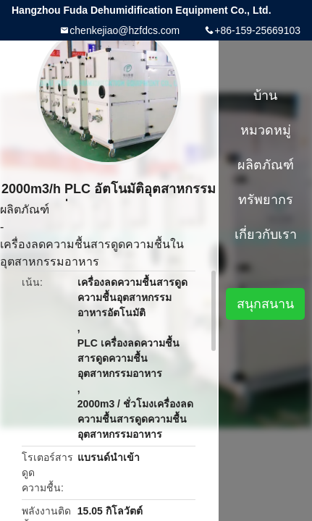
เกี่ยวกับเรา (266, 234)
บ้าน (265, 95)
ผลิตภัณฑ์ (24, 209)
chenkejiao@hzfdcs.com (124, 30)
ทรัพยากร (265, 199)
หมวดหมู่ (265, 130)
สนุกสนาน (265, 304)
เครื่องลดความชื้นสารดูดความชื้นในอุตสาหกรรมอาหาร (92, 253)
